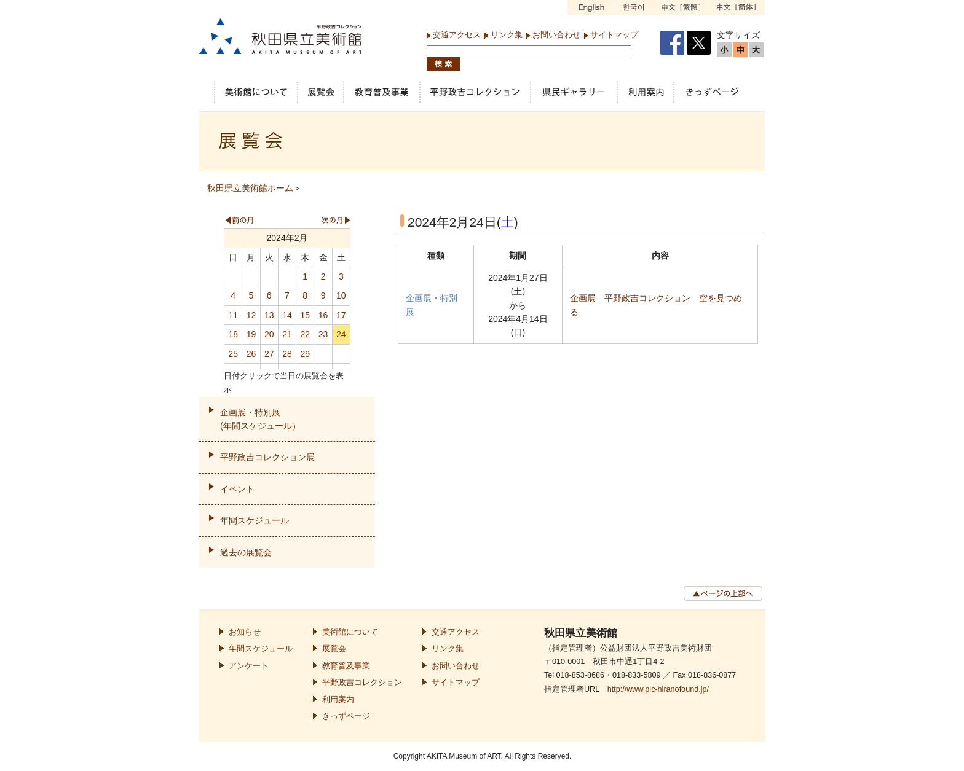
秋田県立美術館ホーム (250, 188)
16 (323, 315)
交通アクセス (457, 34)
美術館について (350, 632)
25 (233, 354)
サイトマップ (614, 34)
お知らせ (245, 632)
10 (341, 295)
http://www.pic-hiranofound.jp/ (658, 689)
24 (341, 334)
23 (323, 334)
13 (269, 315)
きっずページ (346, 716)
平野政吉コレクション (362, 682)
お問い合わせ (556, 34)
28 (287, 354)
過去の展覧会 (246, 552)
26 (251, 354)
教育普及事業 (346, 666)
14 (287, 315)
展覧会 (334, 648)
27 (269, 354)
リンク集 (507, 34)
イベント (237, 489)
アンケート (249, 666)
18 (233, 334)
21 (287, 334)
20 (269, 334)
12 (251, 315)
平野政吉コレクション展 (267, 457)
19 (251, 334)
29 (305, 354)
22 (305, 334)
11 (233, 315)
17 (341, 315)
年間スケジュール (254, 520)
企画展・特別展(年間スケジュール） (260, 419)
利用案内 (338, 699)
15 (305, 315)
